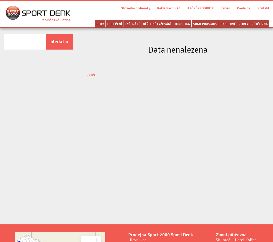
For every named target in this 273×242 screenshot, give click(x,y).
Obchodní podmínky (135, 8)
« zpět (90, 75)
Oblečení (114, 24)
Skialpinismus (205, 24)
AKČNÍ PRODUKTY (200, 8)
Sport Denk (55, 20)
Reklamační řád (168, 8)
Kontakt (263, 8)
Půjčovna (259, 24)
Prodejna (243, 8)
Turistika (182, 24)
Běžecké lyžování (157, 24)
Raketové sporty (234, 24)
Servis (225, 8)
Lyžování (132, 24)
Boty (100, 24)
